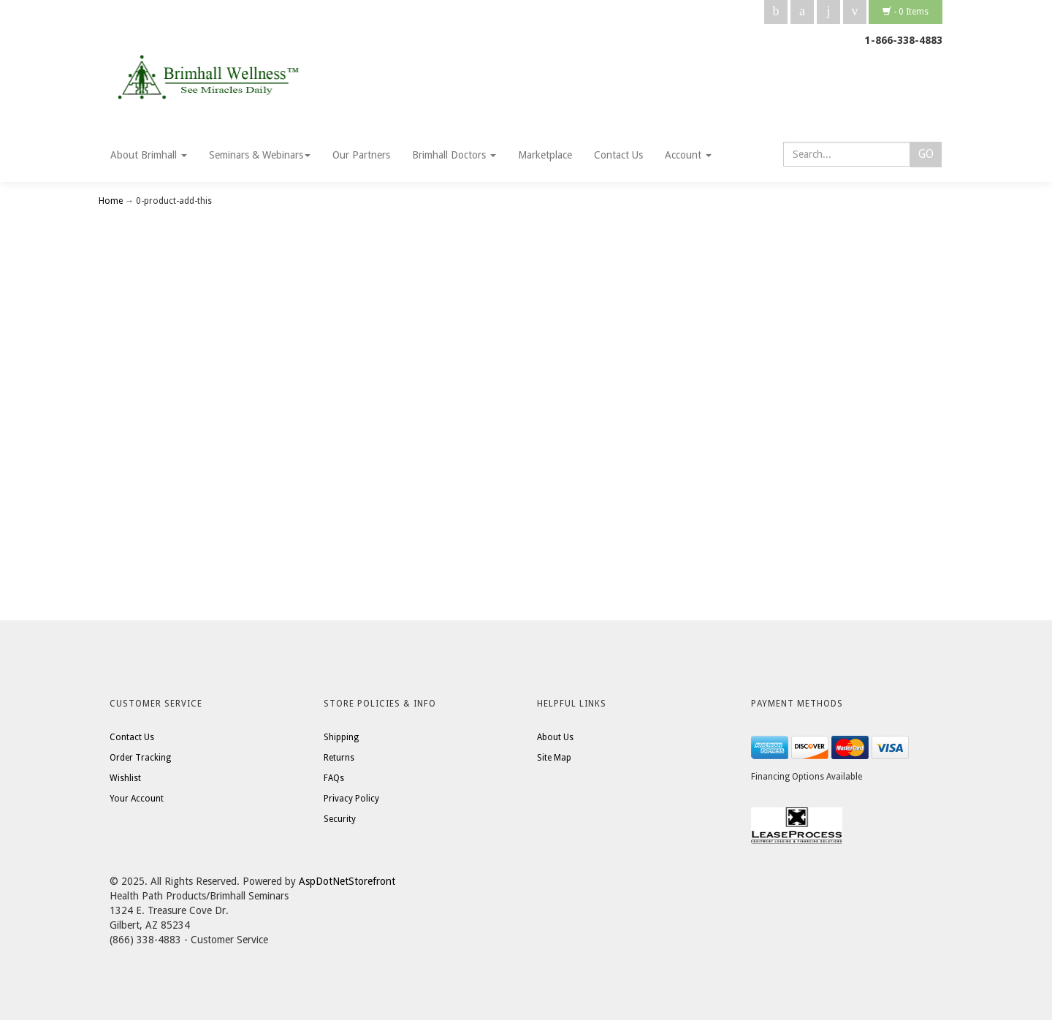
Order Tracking (140, 758)
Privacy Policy (351, 798)
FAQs (334, 778)
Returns (339, 758)
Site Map (554, 758)
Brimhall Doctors (454, 155)
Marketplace (545, 155)
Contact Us (618, 155)
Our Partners (361, 155)
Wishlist (125, 778)
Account (688, 155)
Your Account (137, 798)
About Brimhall (148, 155)
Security (340, 819)
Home (112, 201)
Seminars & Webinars (259, 155)
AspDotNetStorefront (347, 881)
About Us (555, 737)
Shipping (341, 737)
